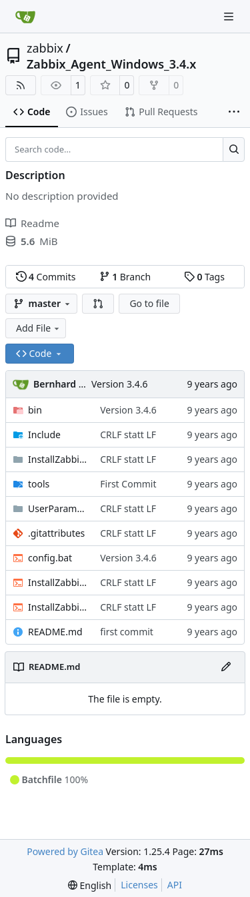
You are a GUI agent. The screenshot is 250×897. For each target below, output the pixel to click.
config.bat (50, 557)
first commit (126, 631)
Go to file (149, 303)
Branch (125, 276)
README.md (55, 631)
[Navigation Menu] (230, 16)
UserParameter (57, 508)
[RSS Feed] (20, 85)
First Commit (128, 483)
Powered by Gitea (65, 851)
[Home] (25, 17)
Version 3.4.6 (119, 384)
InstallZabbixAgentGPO (57, 459)
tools (38, 483)
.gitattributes (56, 533)
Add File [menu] (38, 328)
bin (35, 410)
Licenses (139, 884)
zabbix (45, 48)
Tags (204, 276)
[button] (98, 304)
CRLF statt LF (128, 434)
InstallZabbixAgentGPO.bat (57, 607)
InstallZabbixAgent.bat (57, 582)
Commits (46, 276)
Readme (32, 223)
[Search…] (234, 149)
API (174, 884)
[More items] (234, 112)
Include (44, 434)
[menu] (89, 885)
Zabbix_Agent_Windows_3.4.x (111, 64)
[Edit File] (226, 667)
